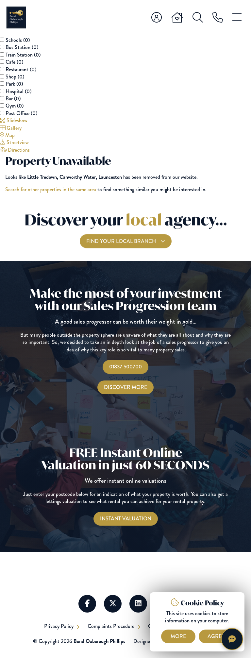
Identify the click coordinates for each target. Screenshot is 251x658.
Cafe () (14, 62)
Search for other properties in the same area (50, 189)
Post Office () (21, 113)
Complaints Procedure (112, 626)
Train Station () (23, 55)
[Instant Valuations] (125, 519)
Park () (14, 84)
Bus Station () (22, 47)
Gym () (15, 106)
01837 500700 (125, 366)
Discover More (125, 387)
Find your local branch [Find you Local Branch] (121, 246)
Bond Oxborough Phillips (99, 641)
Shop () (15, 76)
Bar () (13, 98)
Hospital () (18, 91)
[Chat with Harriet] (232, 639)
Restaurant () (21, 69)
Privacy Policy (59, 626)
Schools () (18, 40)
